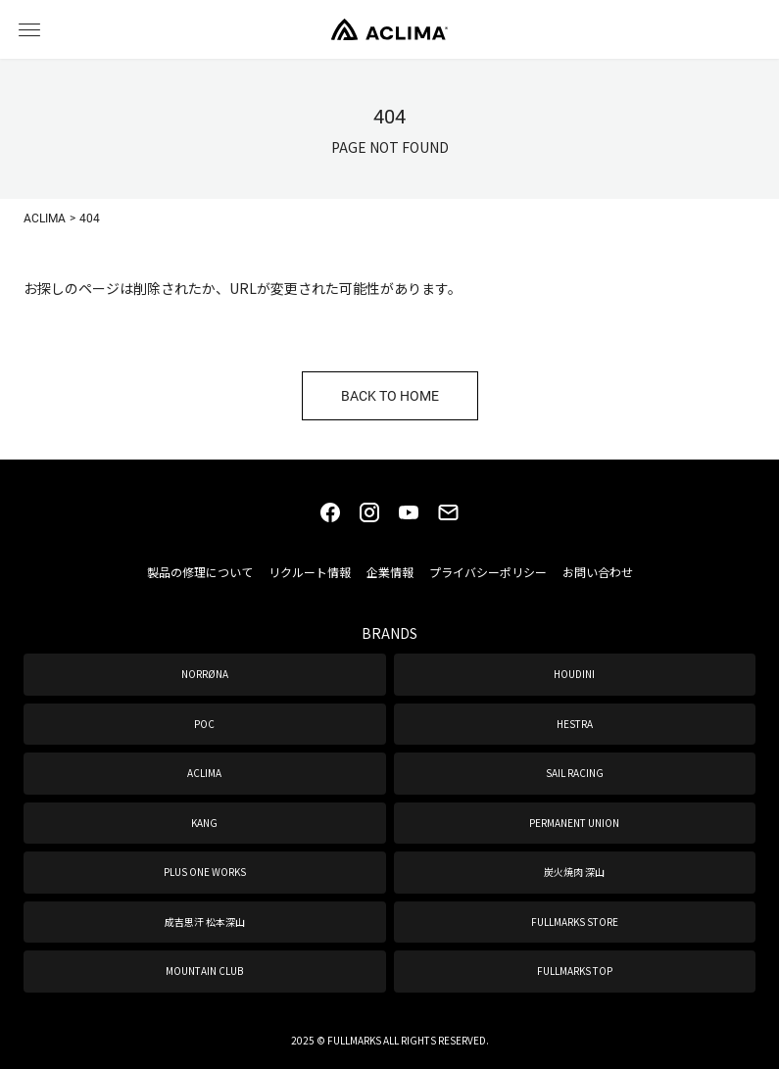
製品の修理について (200, 571)
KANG (204, 822)
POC (204, 723)
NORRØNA (204, 673)
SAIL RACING (575, 772)
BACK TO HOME (390, 395)
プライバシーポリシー (488, 571)
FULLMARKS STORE (574, 921)
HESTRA (575, 723)
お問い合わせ (597, 571)
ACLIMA (204, 772)
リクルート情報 (309, 571)
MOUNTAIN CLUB (204, 970)
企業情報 (390, 571)
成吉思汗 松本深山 (205, 921)
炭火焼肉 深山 (574, 871)
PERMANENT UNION (574, 822)
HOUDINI (574, 673)
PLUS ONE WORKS (205, 871)
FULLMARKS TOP (574, 970)
